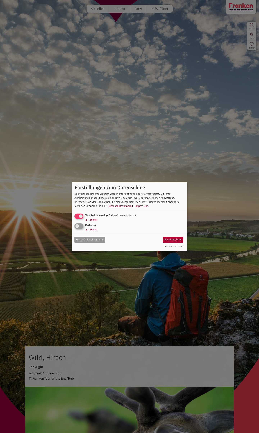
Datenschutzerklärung (120, 206)
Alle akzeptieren (173, 239)
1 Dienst (91, 219)
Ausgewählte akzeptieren (90, 239)
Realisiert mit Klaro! (174, 246)
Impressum (141, 206)
